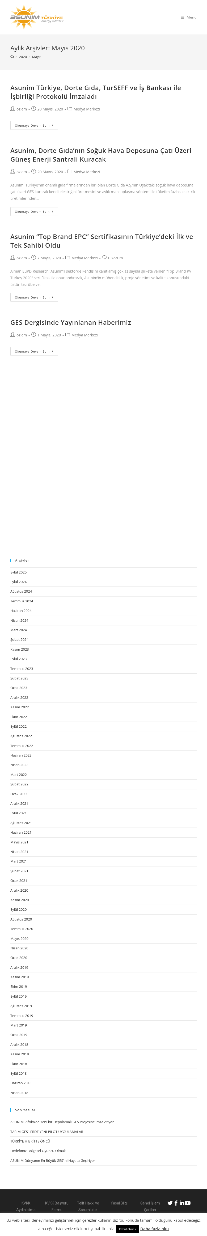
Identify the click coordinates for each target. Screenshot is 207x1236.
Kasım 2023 (19, 649)
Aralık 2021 (19, 803)
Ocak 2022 (18, 794)
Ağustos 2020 (21, 919)
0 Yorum (115, 257)
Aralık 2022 (19, 697)
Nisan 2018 (19, 1092)
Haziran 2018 (21, 1083)
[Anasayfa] (12, 56)
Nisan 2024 (19, 620)
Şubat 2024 (19, 639)
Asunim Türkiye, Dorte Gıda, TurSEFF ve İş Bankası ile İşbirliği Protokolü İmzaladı (95, 92)
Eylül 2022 (18, 726)
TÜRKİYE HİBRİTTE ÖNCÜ (30, 1141)
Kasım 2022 (19, 707)
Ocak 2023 (18, 687)
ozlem (21, 109)
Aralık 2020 (19, 890)
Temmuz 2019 (21, 1015)
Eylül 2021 (18, 813)
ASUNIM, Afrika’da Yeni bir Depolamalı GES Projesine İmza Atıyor (62, 1121)
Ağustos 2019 (21, 1005)
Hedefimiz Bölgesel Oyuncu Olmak (38, 1150)
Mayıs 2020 (19, 938)
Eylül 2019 (18, 996)
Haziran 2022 (21, 755)
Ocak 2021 (18, 880)
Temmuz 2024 (21, 601)
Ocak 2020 (18, 957)
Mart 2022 (18, 774)
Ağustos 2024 (21, 591)
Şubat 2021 (19, 871)
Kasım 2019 (19, 977)
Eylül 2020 (18, 909)
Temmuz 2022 (21, 745)
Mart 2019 (18, 1025)
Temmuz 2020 (21, 928)
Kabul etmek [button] (127, 1229)
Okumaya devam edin (34, 125)
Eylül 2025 (18, 572)
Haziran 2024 (21, 610)
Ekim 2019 (18, 986)
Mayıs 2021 (19, 842)
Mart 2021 (18, 861)
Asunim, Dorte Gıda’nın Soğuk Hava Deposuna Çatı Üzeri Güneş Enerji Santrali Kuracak (101, 155)
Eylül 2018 (18, 1073)
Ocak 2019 (18, 1034)
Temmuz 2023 (21, 668)
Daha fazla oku (154, 1228)
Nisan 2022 (19, 764)
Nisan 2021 (19, 851)
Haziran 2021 (21, 832)
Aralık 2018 (19, 1044)
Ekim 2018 (18, 1063)
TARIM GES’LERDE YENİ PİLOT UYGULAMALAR (46, 1131)
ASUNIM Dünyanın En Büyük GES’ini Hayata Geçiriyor (52, 1160)
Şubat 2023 (19, 678)
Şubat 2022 (19, 784)
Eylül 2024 (18, 581)
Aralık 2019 (19, 967)
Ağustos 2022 (21, 735)
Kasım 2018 (19, 1054)
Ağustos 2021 (21, 822)
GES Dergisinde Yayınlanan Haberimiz (70, 322)
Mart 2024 (18, 630)
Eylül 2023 (18, 658)
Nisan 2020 (19, 948)
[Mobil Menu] (189, 17)
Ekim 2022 (18, 716)
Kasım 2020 (19, 899)
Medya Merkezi (87, 109)
